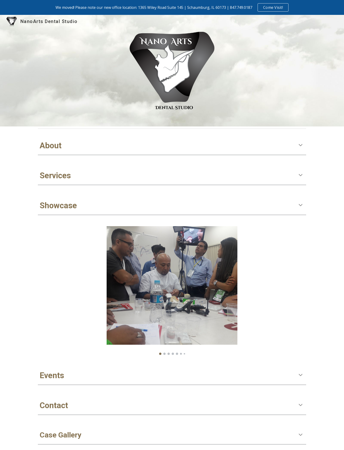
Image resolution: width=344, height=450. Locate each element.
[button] (300, 145)
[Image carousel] (172, 290)
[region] (172, 7)
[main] (172, 145)
